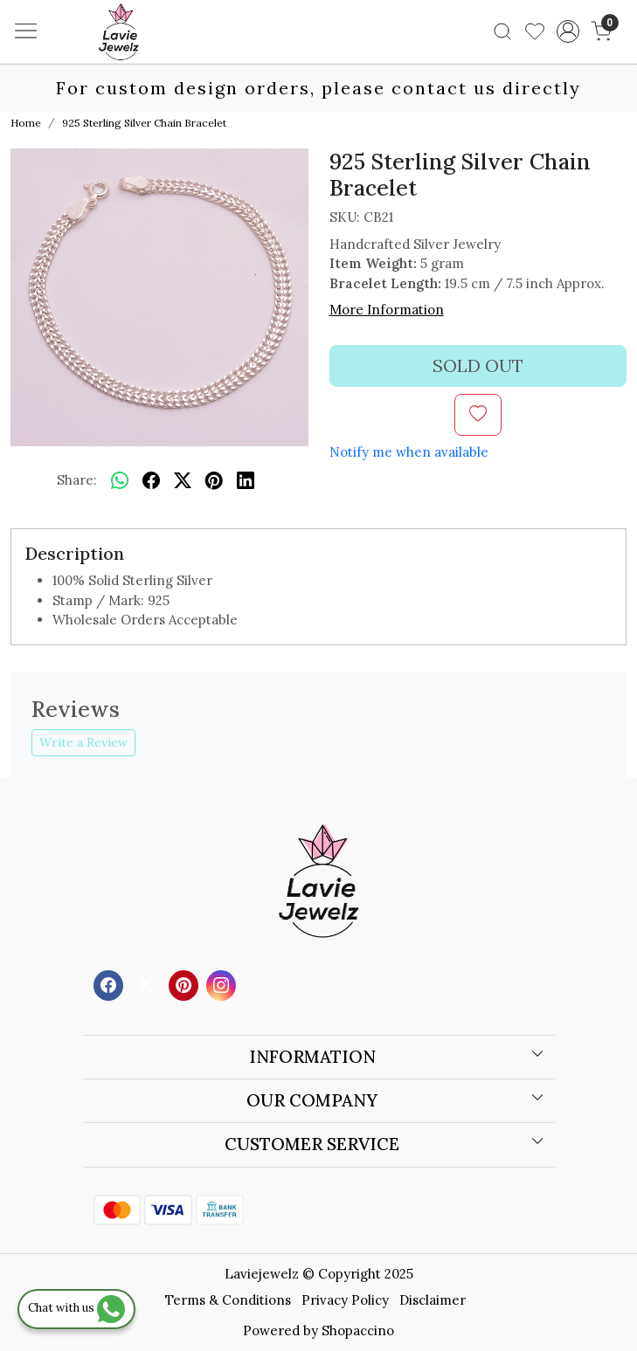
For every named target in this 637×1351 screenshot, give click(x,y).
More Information (386, 309)
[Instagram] (223, 983)
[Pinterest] (186, 983)
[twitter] (182, 480)
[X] (148, 983)
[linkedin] (245, 480)
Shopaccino (358, 1330)
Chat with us (76, 1307)
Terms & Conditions (228, 1300)
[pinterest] (214, 480)
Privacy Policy (345, 1300)
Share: (77, 480)
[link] (503, 31)
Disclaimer (432, 1300)
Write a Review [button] (83, 742)
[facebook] (151, 480)
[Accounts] (567, 31)
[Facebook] (110, 983)
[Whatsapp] (119, 480)
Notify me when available (408, 452)
